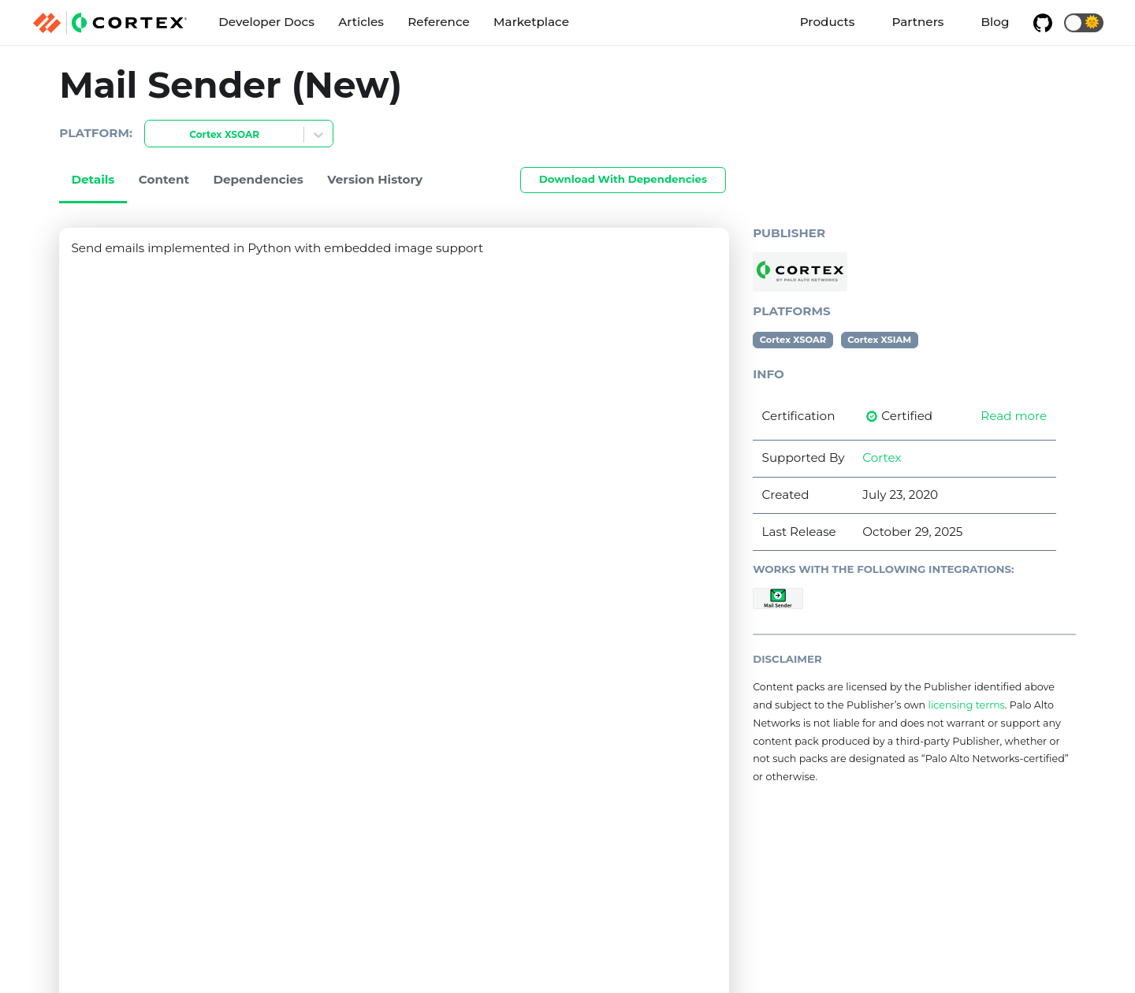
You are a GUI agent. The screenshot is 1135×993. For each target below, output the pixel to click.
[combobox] (154, 135)
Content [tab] (164, 179)
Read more (1014, 415)
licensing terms (966, 705)
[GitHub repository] (1043, 22)
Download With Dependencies (623, 179)
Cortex (881, 457)
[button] (1083, 22)
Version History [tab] (374, 179)
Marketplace (531, 21)
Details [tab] (92, 179)
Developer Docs (266, 21)
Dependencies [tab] (258, 179)
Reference (438, 21)
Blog (995, 21)
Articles (361, 21)
